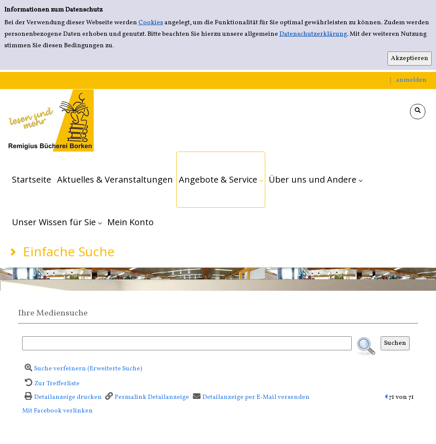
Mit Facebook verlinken (57, 411)
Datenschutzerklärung (313, 34)
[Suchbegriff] (187, 343)
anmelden (411, 80)
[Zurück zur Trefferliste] (51, 383)
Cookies (150, 22)
